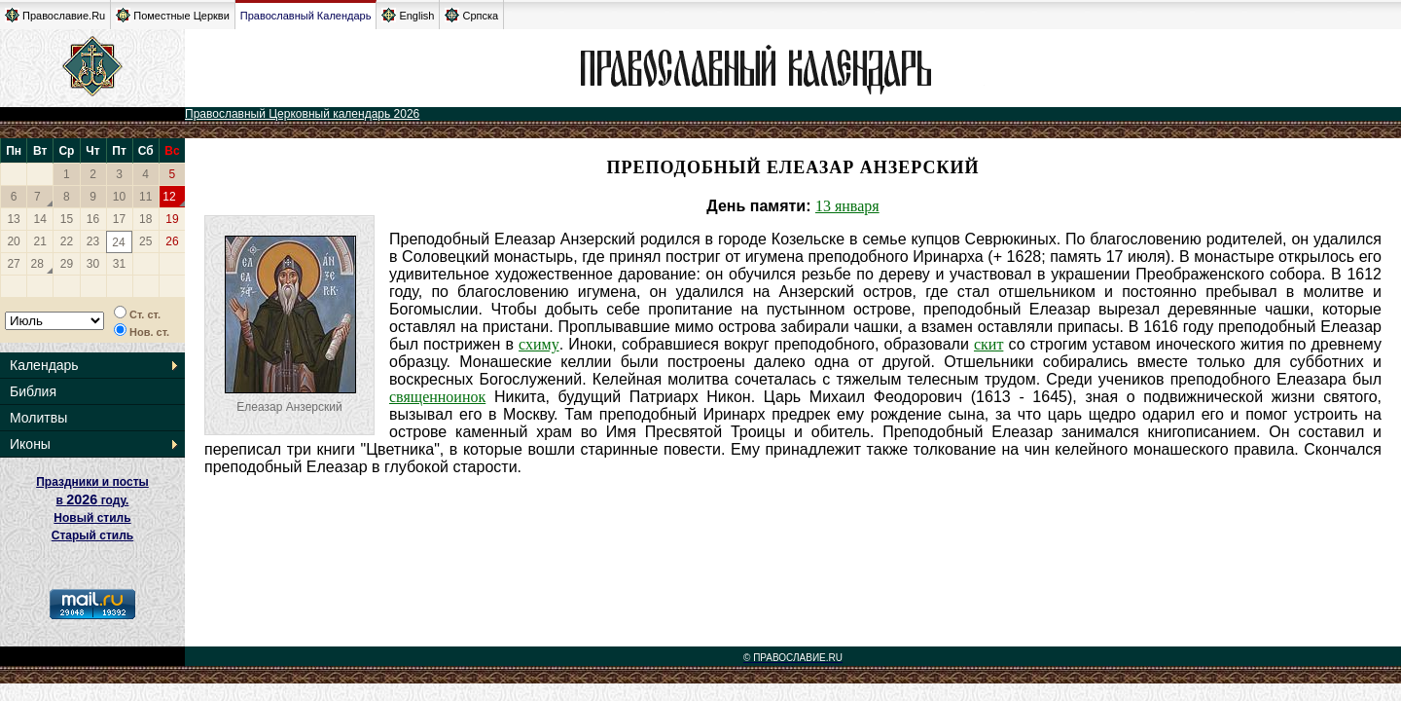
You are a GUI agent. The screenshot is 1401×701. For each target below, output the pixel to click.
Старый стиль (92, 535)
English (407, 15)
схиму (539, 344)
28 (37, 264)
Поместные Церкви (173, 15)
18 (145, 219)
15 (66, 219)
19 (171, 219)
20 (13, 241)
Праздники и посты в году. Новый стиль (92, 500)
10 (119, 196)
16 (93, 219)
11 (145, 196)
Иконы (30, 444)
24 (118, 242)
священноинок (437, 396)
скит (988, 344)
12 (168, 196)
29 (66, 264)
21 (40, 241)
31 (119, 264)
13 (13, 219)
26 (171, 241)
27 (13, 264)
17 (119, 219)
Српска (471, 15)
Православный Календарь (306, 15)
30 (93, 264)
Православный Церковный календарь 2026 (302, 114)
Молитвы (38, 417)
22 (66, 241)
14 (40, 219)
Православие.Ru (55, 15)
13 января (847, 206)
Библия (33, 391)
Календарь (44, 365)
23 (93, 241)
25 (145, 241)
